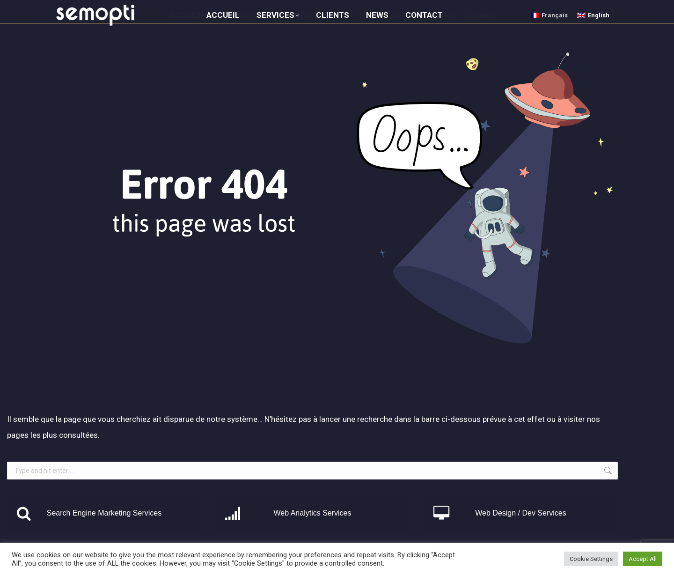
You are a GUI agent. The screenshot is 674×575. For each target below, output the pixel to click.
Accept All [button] (643, 558)
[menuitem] (549, 15)
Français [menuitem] (555, 15)
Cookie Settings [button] (591, 558)
